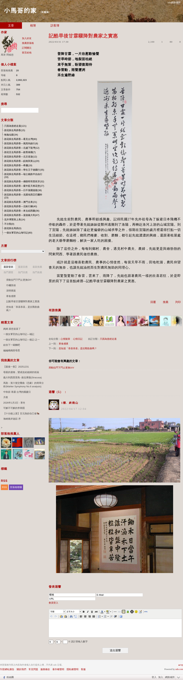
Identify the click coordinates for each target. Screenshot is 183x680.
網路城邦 (170, 677)
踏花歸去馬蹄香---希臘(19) (18, 165)
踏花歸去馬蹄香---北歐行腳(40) (20, 206)
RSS (4, 487)
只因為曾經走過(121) (15, 126)
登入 (154, 677)
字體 (52, 612)
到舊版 (44, 12)
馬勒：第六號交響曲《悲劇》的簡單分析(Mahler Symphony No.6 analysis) (23, 385)
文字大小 (70, 612)
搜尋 (41, 110)
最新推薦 (37, 266)
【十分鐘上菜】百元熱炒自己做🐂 (21, 413)
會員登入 (53, 602)
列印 (178, 302)
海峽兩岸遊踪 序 (12, 418)
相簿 (33, 25)
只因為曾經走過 (108, 339)
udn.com (179, 669)
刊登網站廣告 (7, 669)
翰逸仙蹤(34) (11, 134)
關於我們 (21, 669)
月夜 (5, 397)
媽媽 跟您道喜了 (12, 328)
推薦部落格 (28, 43)
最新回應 (23, 266)
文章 (11, 25)
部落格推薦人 (10, 433)
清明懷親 (11, 290)
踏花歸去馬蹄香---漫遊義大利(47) (21, 215)
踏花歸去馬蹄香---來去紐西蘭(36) (21, 210)
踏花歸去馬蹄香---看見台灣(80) (20, 139)
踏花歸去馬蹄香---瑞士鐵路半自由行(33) (23, 175)
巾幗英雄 (11, 285)
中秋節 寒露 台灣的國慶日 (17, 392)
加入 (160, 677)
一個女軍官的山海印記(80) (18, 232)
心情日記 (78, 339)
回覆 (153, 302)
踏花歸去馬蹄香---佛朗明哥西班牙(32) (24, 181)
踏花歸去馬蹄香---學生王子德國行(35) (24, 169)
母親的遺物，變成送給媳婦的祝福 (21, 372)
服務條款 (45, 669)
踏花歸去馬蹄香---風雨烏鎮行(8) (21, 143)
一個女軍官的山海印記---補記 (18, 334)
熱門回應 (23, 272)
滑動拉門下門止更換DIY (61, 367)
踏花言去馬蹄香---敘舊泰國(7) (20, 152)
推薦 (165, 302)
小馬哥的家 (20, 10)
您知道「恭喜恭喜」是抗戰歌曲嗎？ (78, 348)
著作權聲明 (58, 669)
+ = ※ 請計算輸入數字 (68, 641)
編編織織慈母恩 (11, 350)
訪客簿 (55, 25)
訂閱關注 (26, 47)
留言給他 (26, 52)
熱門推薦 (37, 272)
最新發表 (8, 266)
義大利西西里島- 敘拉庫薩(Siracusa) (22, 377)
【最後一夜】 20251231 (16, 366)
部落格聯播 (16, 487)
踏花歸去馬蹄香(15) (14, 130)
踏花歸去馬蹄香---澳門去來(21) (20, 202)
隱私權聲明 (73, 669)
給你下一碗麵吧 (11, 345)
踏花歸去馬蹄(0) (12, 228)
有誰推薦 (55, 310)
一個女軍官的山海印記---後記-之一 (21, 339)
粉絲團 (10, 677)
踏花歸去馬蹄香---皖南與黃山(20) (21, 161)
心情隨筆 (65, 339)
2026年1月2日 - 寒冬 (14, 402)
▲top (180, 665)
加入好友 (26, 38)
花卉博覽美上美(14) (14, 219)
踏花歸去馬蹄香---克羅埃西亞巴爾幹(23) (23, 196)
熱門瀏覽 (8, 272)
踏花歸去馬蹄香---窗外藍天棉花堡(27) (24, 185)
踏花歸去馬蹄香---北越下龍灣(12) (21, 147)
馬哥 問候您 (7, 54)
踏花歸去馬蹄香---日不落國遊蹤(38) (23, 190)
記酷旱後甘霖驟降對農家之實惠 (23, 301)
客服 (83, 669)
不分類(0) (9, 224)
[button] (57, 612)
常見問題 (33, 669)
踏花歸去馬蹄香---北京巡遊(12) (20, 156)
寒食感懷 (63, 343)
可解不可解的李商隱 (14, 408)
